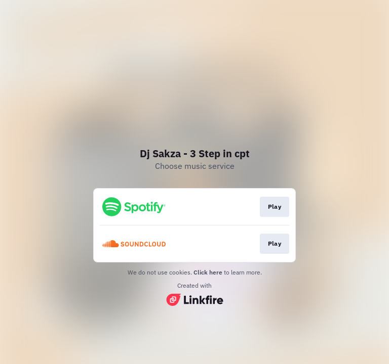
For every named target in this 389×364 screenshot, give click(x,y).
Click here (207, 272)
